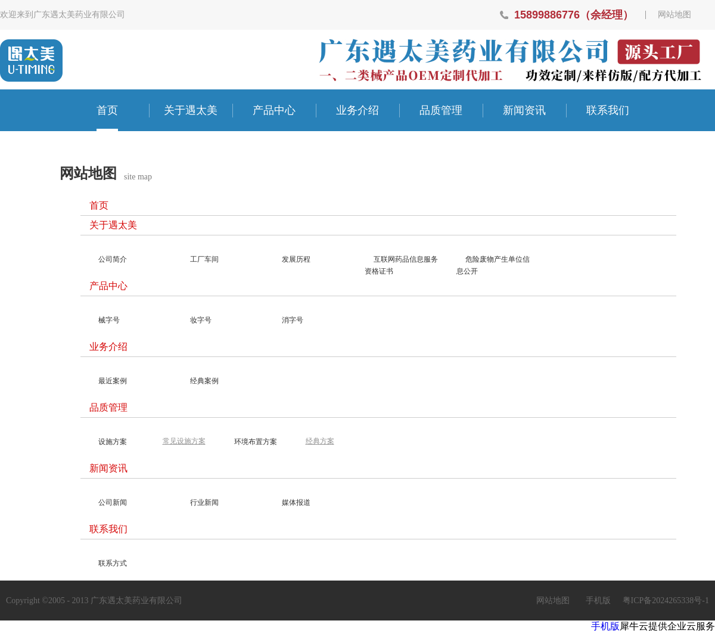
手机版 (596, 600)
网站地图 (674, 15)
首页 (107, 110)
